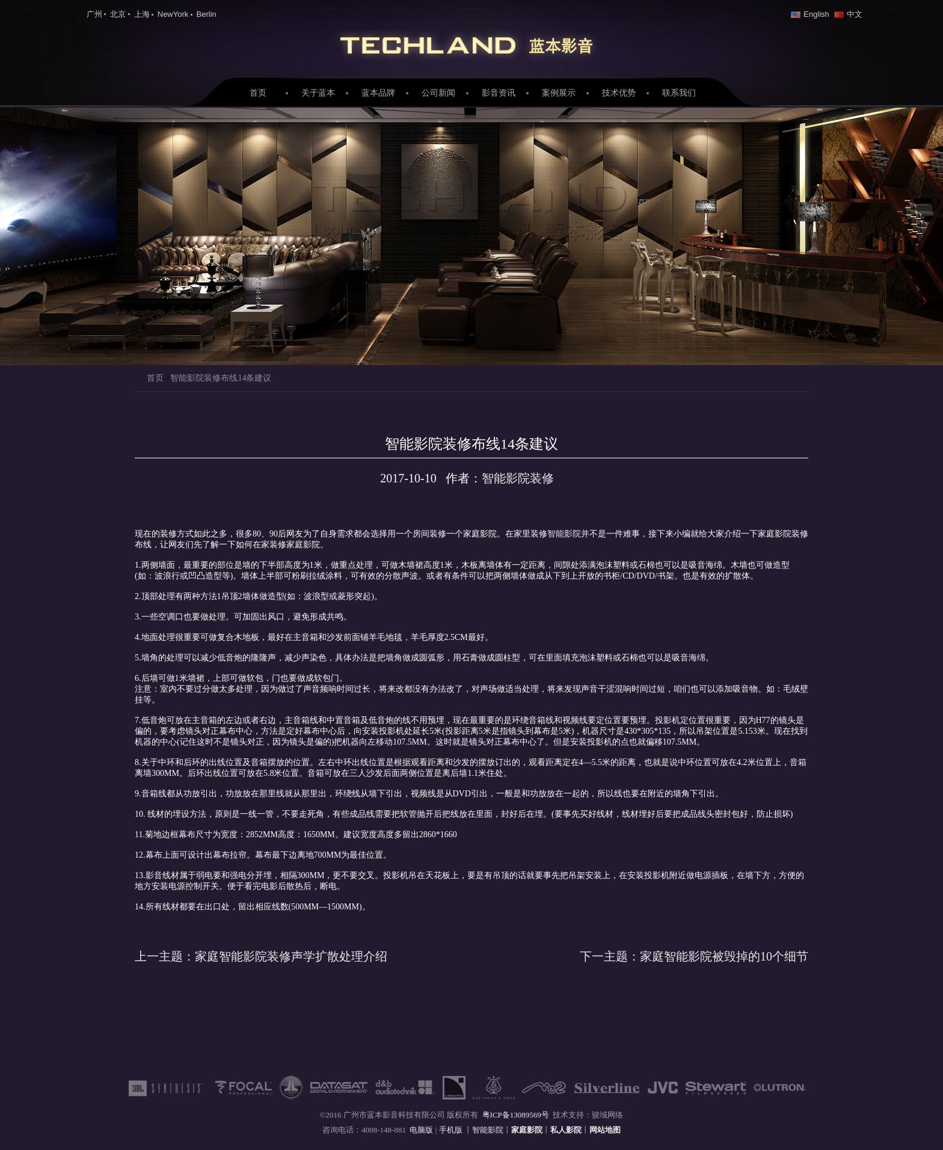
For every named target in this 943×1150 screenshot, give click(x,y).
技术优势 (619, 92)
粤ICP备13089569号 (515, 1114)
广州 (94, 14)
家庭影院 (471, 43)
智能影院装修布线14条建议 (220, 378)
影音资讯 (498, 92)
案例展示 (559, 92)
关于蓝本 (318, 92)
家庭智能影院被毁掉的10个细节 (694, 956)
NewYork (173, 14)
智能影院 (564, 533)
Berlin (207, 14)
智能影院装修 (518, 478)
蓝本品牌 (378, 92)
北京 (118, 14)
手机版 (451, 1129)
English (810, 14)
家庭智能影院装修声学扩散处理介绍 (261, 956)
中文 (848, 14)
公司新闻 (438, 92)
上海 (142, 14)
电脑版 (421, 1129)
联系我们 (679, 92)
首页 (258, 92)
